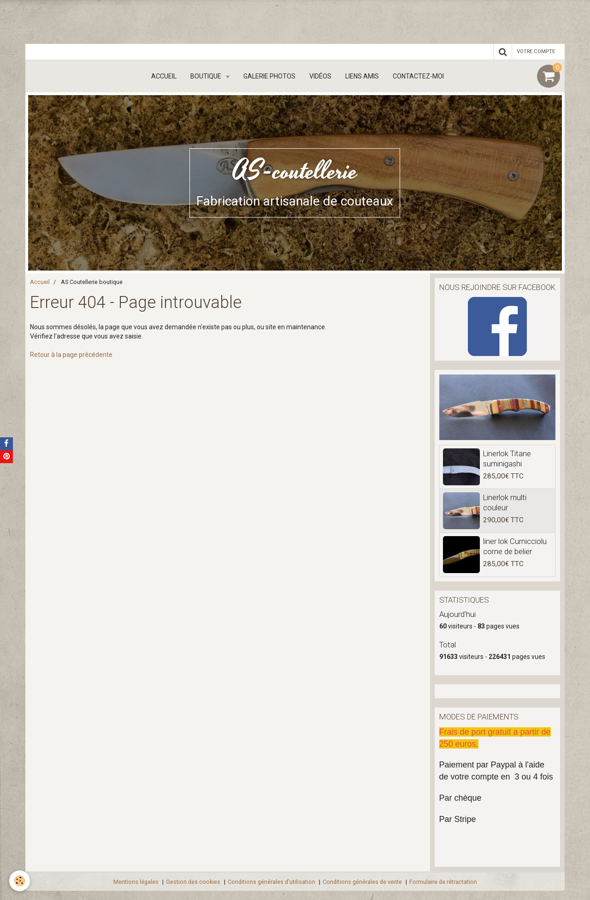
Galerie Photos (269, 76)
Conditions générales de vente (362, 881)
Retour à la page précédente (71, 354)
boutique (206, 76)
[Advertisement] (168, 21)
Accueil (164, 76)
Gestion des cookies (193, 881)
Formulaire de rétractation (443, 881)
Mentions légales (136, 881)
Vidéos (320, 76)
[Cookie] (19, 880)
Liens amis (362, 76)
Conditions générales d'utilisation (271, 881)
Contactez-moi (418, 76)
